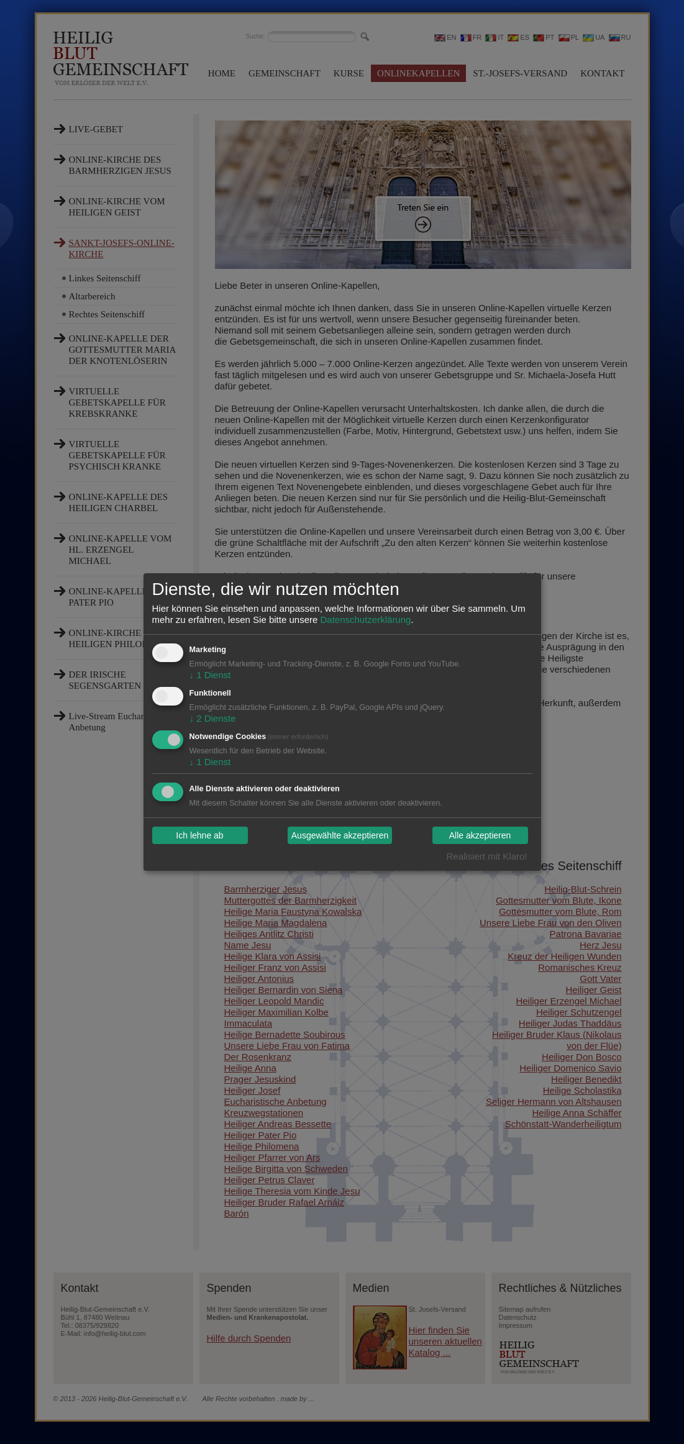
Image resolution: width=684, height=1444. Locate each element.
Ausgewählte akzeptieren (339, 835)
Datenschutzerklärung (365, 619)
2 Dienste (212, 718)
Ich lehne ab (199, 835)
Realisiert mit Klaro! (486, 856)
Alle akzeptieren (480, 835)
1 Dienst (210, 675)
